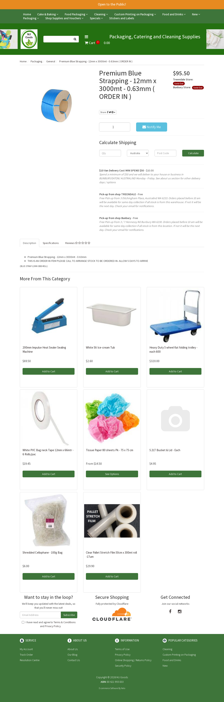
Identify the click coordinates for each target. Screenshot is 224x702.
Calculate (193, 153)
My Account (26, 649)
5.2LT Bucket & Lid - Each (164, 450)
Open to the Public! (112, 4)
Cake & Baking (47, 14)
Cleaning (101, 14)
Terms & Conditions (65, 622)
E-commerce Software (108, 688)
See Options (112, 474)
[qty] (110, 153)
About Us (72, 649)
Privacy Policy (53, 626)
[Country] (138, 153)
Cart (97, 42)
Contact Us (73, 660)
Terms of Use (122, 649)
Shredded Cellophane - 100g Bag (43, 552)
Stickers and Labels (121, 18)
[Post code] (165, 153)
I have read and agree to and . (49, 624)
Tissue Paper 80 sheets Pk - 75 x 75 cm (109, 450)
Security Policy (123, 665)
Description (29, 243)
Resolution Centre (29, 660)
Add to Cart (48, 371)
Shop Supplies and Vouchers (64, 18)
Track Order (26, 654)
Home (27, 14)
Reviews (77, 243)
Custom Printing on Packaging (135, 14)
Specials (96, 18)
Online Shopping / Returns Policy (133, 660)
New (196, 14)
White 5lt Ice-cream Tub (100, 347)
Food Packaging (76, 14)
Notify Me (151, 127)
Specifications (51, 243)
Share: (107, 112)
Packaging (31, 18)
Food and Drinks (174, 14)
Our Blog (72, 654)
